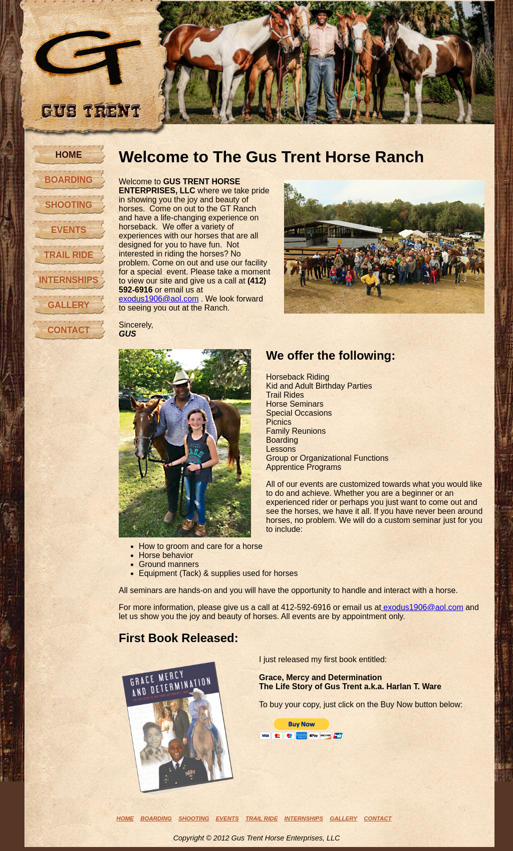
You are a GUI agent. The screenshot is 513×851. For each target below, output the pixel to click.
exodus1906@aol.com (158, 299)
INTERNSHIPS (68, 280)
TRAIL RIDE (68, 255)
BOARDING (69, 180)
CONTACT (69, 330)
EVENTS (68, 230)
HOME (69, 155)
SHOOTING (68, 205)
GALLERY (68, 305)
